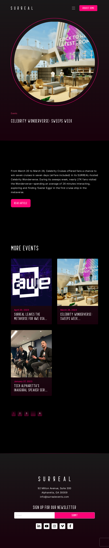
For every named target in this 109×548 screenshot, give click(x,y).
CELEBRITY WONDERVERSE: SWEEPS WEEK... (76, 316)
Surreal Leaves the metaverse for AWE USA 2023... (29, 317)
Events (14, 113)
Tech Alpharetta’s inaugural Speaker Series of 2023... (31, 388)
